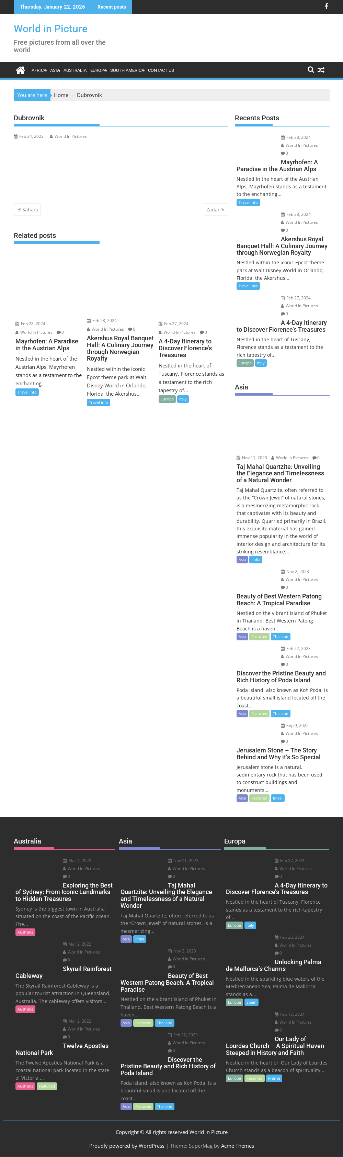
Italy (183, 398)
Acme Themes (237, 1145)
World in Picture (51, 29)
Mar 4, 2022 (77, 860)
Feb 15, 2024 (290, 1014)
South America (127, 70)
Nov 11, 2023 (252, 458)
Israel (278, 798)
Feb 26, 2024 (290, 937)
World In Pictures (68, 136)
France (274, 1078)
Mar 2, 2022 (77, 944)
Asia (55, 70)
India (255, 559)
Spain (251, 1002)
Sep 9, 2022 (295, 725)
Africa (39, 70)
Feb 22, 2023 (296, 648)
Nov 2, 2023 (295, 571)
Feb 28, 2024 (30, 324)
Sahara (30, 209)
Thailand (280, 636)
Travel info (27, 392)
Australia (75, 70)
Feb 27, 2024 (173, 324)
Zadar (213, 209)
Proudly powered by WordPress (126, 1145)
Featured (259, 636)
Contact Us (161, 70)
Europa (98, 70)
